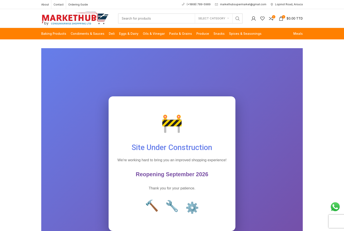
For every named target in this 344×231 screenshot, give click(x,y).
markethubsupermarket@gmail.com (240, 4)
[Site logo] (75, 18)
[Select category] (214, 18)
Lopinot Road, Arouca (287, 4)
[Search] (180, 18)
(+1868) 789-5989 (196, 4)
